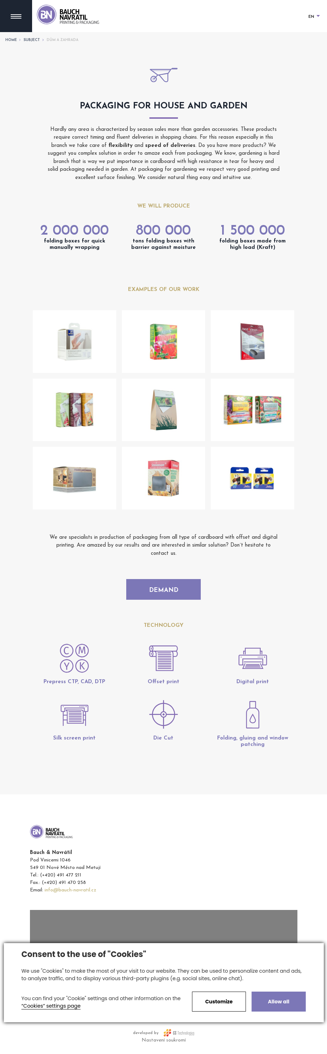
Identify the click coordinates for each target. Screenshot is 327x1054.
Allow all (278, 1001)
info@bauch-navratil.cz (70, 894)
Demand (163, 591)
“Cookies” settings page (51, 1005)
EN (314, 17)
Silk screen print (74, 742)
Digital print (252, 686)
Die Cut (163, 742)
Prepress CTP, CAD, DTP (74, 686)
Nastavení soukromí (164, 1044)
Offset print (163, 686)
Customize (219, 1001)
